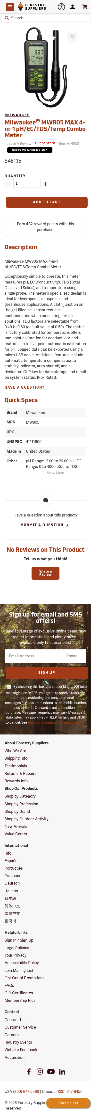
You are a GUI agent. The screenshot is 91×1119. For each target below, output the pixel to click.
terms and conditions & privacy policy (56, 722)
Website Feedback (21, 1049)
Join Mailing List (19, 970)
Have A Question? (25, 388)
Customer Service (20, 1027)
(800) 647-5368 (26, 1091)
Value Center (16, 833)
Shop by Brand (17, 811)
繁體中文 (12, 913)
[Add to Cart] (47, 202)
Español (11, 860)
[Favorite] (72, 36)
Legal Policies (17, 947)
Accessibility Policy (22, 962)
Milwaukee (17, 115)
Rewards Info (16, 781)
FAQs (9, 985)
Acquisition (15, 1057)
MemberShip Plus (20, 1000)
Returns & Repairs (20, 773)
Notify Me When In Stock (30, 150)
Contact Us (15, 1019)
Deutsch (12, 883)
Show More (55, 473)
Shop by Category (20, 796)
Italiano (11, 891)
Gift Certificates (19, 992)
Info (8, 853)
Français (12, 875)
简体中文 (12, 905)
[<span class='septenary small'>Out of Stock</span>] (45, 143)
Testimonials (16, 766)
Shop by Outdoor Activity (27, 818)
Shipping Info (16, 758)
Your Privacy (15, 955)
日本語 (10, 898)
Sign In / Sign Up (19, 940)
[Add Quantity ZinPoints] (45, 184)
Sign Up (46, 673)
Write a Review (45, 573)
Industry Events (18, 1042)
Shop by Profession (21, 804)
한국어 (10, 920)
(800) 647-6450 (70, 1091)
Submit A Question (45, 525)
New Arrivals (16, 826)
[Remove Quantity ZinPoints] (8, 184)
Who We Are (15, 750)
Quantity (15, 176)
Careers (12, 1034)
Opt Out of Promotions (24, 978)
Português (14, 868)
